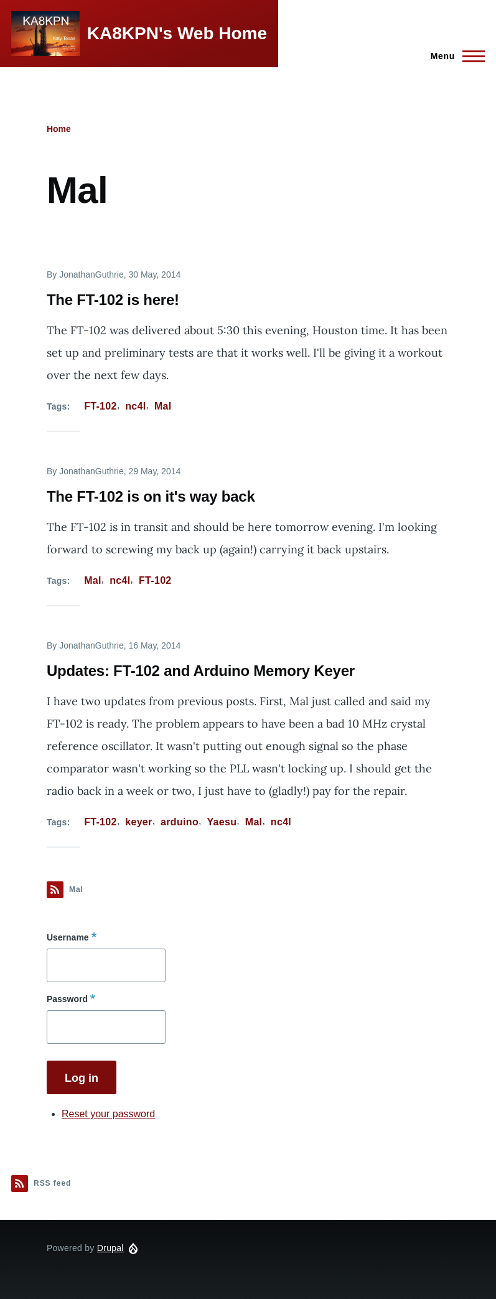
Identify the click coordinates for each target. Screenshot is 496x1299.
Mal (163, 406)
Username (68, 937)
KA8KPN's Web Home (177, 33)
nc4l (135, 406)
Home (59, 129)
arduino (180, 822)
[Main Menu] (454, 56)
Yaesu (221, 822)
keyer (138, 822)
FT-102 (100, 406)
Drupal (110, 1248)
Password (67, 999)
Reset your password (108, 1114)
